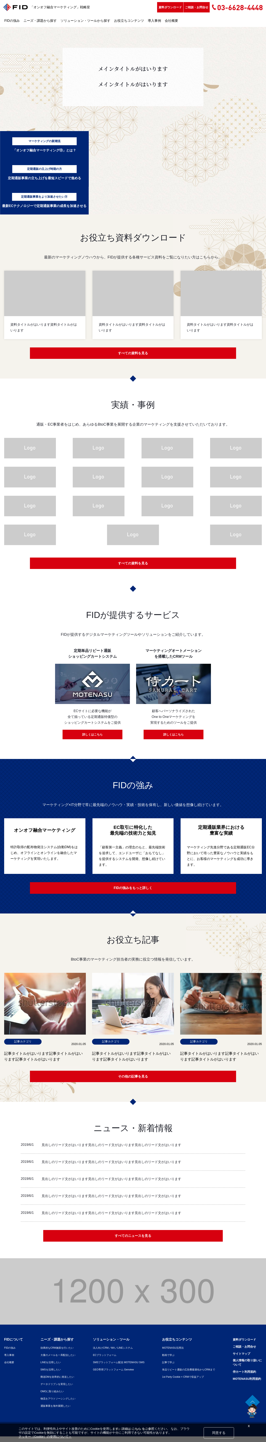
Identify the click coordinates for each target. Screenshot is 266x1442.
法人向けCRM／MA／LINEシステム (108, 1353)
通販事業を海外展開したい (51, 1411)
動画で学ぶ (163, 1360)
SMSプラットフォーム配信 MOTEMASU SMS (115, 1367)
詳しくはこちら (92, 736)
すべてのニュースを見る (133, 1241)
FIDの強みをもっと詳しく (133, 890)
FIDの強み (12, 20)
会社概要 (171, 20)
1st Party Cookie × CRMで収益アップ (180, 1382)
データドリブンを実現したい (52, 1389)
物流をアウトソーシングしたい (54, 1404)
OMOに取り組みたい (47, 1396)
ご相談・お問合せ (196, 7)
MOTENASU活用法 (168, 1353)
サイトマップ (239, 1359)
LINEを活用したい (46, 1367)
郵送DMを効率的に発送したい (53, 1382)
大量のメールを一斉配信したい (54, 1360)
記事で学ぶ (163, 1367)
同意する (218, 1433)
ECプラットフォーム (98, 1360)
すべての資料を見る (133, 354)
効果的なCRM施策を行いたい (53, 1353)
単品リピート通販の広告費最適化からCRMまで (187, 1375)
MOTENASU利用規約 (245, 1385)
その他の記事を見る (133, 1080)
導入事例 (154, 20)
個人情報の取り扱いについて (245, 1368)
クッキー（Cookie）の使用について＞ (45, 1436)
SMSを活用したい (45, 1375)
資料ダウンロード (170, 7)
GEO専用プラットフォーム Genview (109, 1375)
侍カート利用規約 (242, 1378)
